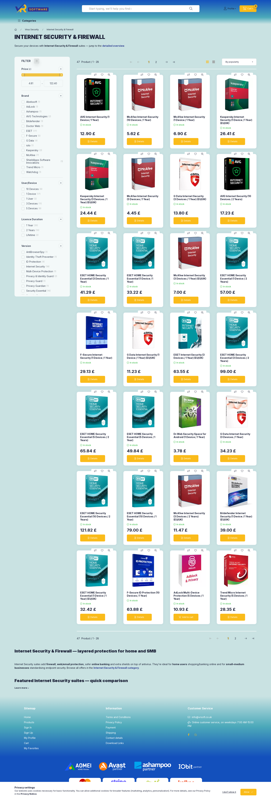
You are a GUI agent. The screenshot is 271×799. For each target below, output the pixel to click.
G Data (32, 140)
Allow (246, 792)
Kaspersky (34, 150)
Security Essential (38, 290)
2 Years (32, 230)
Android (33, 317)
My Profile (30, 737)
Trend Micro (34, 167)
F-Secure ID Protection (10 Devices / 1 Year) (143, 594)
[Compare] (95, 75)
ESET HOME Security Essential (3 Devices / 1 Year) (94, 278)
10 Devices (34, 189)
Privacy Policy (114, 722)
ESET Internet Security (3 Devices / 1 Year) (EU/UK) (189, 356)
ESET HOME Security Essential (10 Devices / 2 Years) (95, 516)
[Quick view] (109, 75)
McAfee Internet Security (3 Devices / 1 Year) (142, 198)
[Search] (191, 8)
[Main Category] (16, 29)
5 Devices (33, 208)
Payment (111, 727)
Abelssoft (33, 101)
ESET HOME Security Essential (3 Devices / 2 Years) (234, 357)
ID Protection (35, 261)
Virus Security (32, 29)
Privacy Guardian (37, 285)
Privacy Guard (35, 281)
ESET (31, 130)
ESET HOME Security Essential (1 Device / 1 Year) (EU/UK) (93, 595)
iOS (30, 322)
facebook (188, 734)
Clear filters (40, 366)
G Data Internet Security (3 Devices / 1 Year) (235, 435)
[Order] (239, 61)
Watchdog (33, 172)
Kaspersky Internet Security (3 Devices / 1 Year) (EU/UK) (93, 199)
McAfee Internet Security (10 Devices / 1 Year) (142, 118)
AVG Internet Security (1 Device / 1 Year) (94, 118)
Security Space (36, 295)
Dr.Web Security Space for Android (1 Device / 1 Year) (190, 435)
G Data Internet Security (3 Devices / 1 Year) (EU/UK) (190, 198)
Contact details (114, 737)
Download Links (115, 743)
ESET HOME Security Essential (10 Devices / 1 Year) (141, 516)
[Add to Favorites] (102, 75)
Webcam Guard (36, 300)
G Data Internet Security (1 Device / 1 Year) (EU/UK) (143, 356)
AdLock (32, 106)
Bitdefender (34, 121)
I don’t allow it (229, 792)
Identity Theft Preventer (41, 256)
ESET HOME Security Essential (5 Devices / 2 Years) (94, 437)
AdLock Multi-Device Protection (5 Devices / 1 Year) (188, 595)
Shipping (111, 732)
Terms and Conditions (118, 717)
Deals (29, 353)
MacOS (33, 327)
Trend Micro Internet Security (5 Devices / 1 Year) (233, 595)
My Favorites (31, 748)
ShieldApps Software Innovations (44, 161)
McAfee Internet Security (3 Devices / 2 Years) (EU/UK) (189, 516)
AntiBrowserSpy (37, 251)
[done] (53, 83)
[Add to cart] (186, 617)
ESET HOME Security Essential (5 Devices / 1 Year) (141, 437)
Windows (34, 331)
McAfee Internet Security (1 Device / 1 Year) (189, 118)
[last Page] (173, 61)
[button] (27, 20)
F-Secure (33, 135)
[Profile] (230, 8)
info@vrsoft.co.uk (202, 717)
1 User (31, 198)
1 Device (33, 193)
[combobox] (140, 8)
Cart (26, 743)
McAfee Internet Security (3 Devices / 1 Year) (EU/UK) (190, 277)
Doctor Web (34, 126)
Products (29, 722)
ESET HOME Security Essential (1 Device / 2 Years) (233, 278)
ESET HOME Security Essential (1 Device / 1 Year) (140, 278)
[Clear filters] (36, 61)
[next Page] (166, 61)
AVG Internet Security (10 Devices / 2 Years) (235, 198)
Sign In (28, 727)
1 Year (32, 225)
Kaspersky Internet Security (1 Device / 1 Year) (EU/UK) (236, 120)
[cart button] (248, 8)
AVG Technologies (38, 116)
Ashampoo (33, 111)
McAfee (32, 155)
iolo (30, 145)
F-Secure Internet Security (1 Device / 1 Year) (96, 356)
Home (27, 717)
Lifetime (32, 235)
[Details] (92, 141)
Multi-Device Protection (41, 271)
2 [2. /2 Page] (156, 62)
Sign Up (28, 732)
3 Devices (34, 203)
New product (33, 348)
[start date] (30, 83)
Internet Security (37, 266)
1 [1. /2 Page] (148, 62)
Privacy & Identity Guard (41, 276)
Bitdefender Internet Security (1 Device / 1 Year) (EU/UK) (236, 516)
